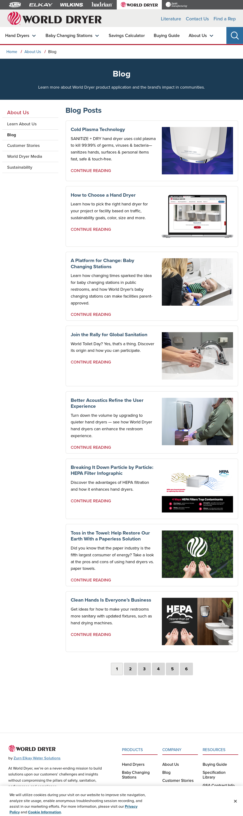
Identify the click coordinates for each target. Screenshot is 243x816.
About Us (198, 35)
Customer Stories (178, 780)
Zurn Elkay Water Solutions (37, 758)
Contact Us (197, 18)
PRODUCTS (132, 750)
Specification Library (214, 775)
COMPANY (172, 750)
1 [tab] (117, 669)
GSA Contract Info (219, 785)
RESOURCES (214, 750)
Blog (166, 772)
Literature (171, 18)
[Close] (235, 805)
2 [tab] (130, 669)
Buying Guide (167, 35)
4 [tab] (158, 669)
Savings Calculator (127, 35)
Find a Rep (225, 18)
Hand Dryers (17, 35)
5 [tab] (172, 669)
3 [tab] (144, 669)
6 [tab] (186, 669)
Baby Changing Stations (69, 35)
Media (167, 789)
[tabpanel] (151, 388)
